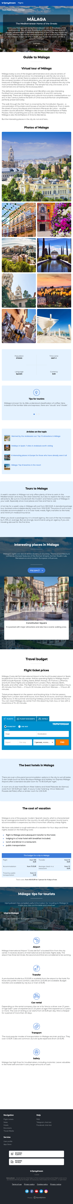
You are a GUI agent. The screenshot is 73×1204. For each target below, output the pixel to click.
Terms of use (17, 1184)
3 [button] (39, 414)
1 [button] (34, 414)
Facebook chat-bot (44, 1125)
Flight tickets (8, 1119)
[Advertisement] (36, 1092)
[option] (36, 608)
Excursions (8, 1128)
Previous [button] (2, 608)
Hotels (6, 1125)
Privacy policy (29, 1184)
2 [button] (36, 414)
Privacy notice (55, 1184)
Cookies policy (42, 1184)
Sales (6, 1122)
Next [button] (70, 608)
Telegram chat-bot (43, 1122)
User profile (8, 1141)
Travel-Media (9, 1131)
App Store (7, 1144)
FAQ (38, 1119)
